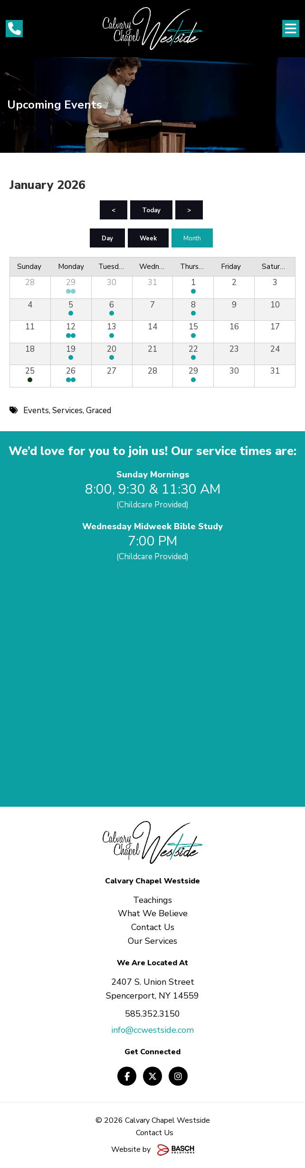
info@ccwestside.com (152, 1030)
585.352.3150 (152, 1014)
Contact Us (154, 1133)
